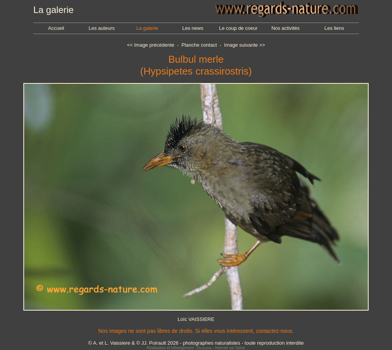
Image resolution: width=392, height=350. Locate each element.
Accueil (56, 28)
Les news (192, 28)
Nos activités (285, 28)
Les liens (334, 28)
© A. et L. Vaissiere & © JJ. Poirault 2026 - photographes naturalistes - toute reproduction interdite (196, 343)
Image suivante (241, 45)
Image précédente (154, 45)
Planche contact (199, 45)
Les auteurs (102, 28)
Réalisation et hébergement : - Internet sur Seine (196, 348)
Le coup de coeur (238, 28)
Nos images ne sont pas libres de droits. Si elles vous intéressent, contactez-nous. (196, 331)
